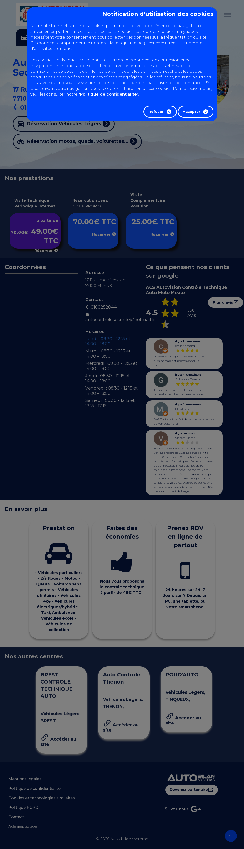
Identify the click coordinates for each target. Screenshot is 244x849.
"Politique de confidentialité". (108, 94)
